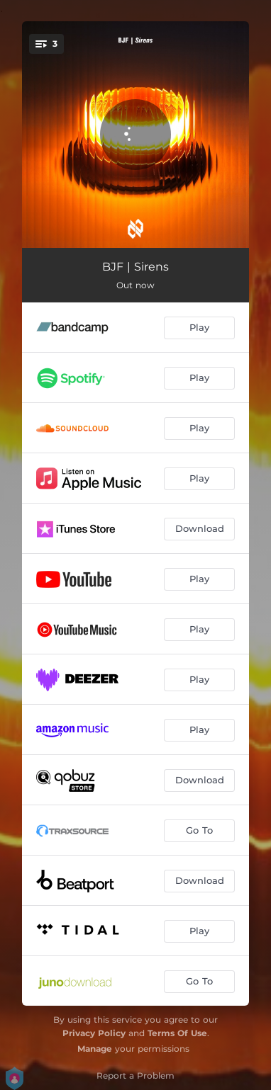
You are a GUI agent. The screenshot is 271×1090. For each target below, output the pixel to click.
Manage (94, 1048)
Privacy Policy (94, 1033)
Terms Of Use (177, 1033)
